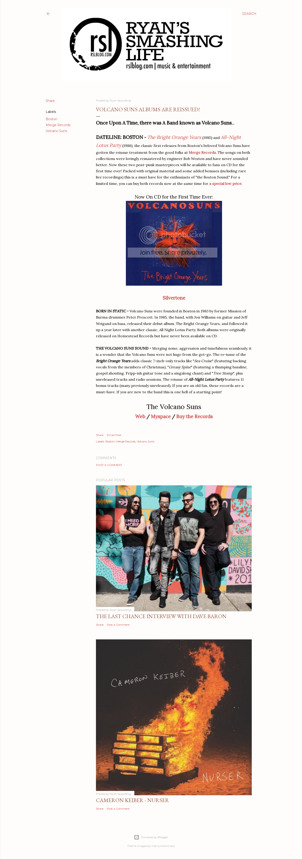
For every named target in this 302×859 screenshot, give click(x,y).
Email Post (114, 435)
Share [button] (50, 101)
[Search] (249, 13)
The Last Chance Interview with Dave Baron (161, 616)
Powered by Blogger (151, 837)
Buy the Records (194, 416)
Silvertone (174, 298)
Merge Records (58, 125)
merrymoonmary (163, 846)
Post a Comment (109, 465)
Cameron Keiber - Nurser (132, 800)
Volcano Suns (56, 131)
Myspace (161, 416)
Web (140, 416)
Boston (51, 119)
